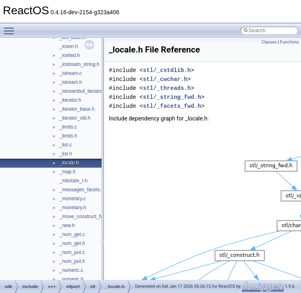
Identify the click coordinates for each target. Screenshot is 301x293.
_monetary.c (72, 198)
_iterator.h (70, 100)
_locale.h (69, 163)
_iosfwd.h (69, 55)
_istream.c (70, 73)
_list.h (65, 154)
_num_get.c (72, 234)
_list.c (65, 145)
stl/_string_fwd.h (172, 97)
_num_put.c (72, 252)
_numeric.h (71, 279)
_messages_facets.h (81, 189)
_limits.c (68, 127)
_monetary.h (72, 207)
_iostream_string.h (79, 64)
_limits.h (68, 136)
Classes (269, 42)
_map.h (67, 172)
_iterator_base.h (77, 109)
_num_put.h (72, 261)
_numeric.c (71, 270)
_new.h (67, 225)
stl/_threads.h (167, 88)
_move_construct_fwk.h (84, 216)
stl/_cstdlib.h (167, 70)
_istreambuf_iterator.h (82, 91)
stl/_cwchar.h (165, 79)
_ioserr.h (68, 46)
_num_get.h (72, 243)
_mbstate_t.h (73, 181)
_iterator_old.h (75, 118)
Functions (289, 42)
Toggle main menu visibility (11, 27)
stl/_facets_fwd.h (172, 106)
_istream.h (70, 82)
